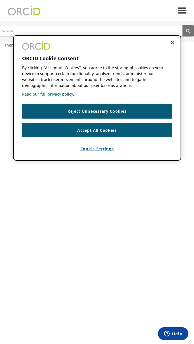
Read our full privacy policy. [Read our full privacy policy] (48, 94)
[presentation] (188, 31)
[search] (91, 31)
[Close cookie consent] (173, 42)
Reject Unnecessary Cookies (97, 111)
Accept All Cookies (97, 130)
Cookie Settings (97, 148)
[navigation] (182, 10)
